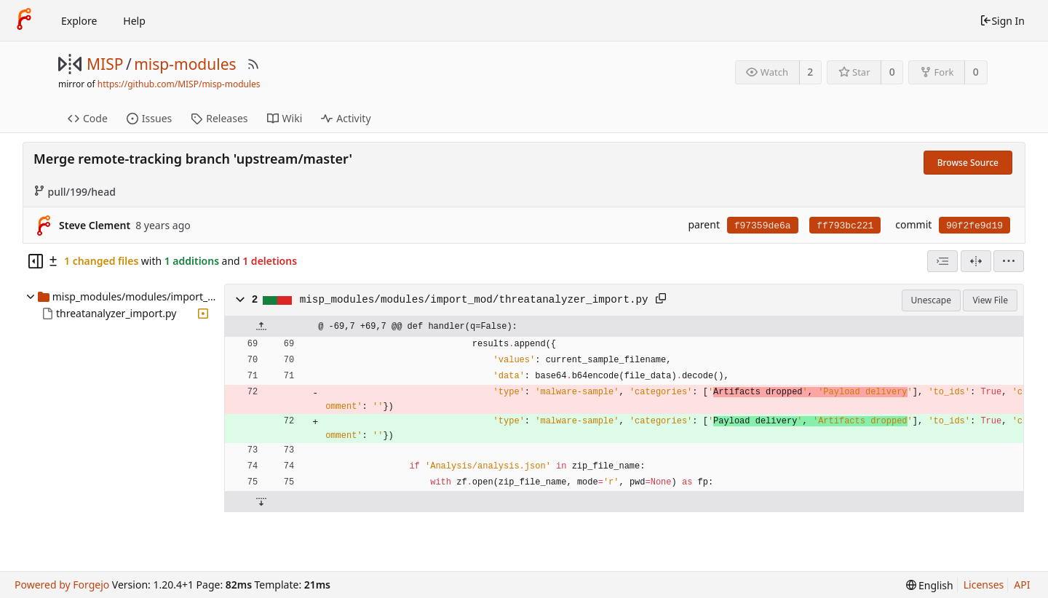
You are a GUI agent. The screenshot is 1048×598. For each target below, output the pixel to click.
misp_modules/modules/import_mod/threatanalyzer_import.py (474, 300)
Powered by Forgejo (62, 584)
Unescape (931, 300)
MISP (105, 64)
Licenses (984, 584)
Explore (79, 21)
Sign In (1002, 21)
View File (990, 300)
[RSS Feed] (253, 64)
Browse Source (968, 162)
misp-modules (185, 64)
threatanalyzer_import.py (116, 313)
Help (134, 21)
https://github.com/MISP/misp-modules (179, 84)
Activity (345, 118)
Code (88, 118)
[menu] (1008, 261)
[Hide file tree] (35, 261)
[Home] (24, 20)
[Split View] (976, 261)
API (1022, 584)
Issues (149, 118)
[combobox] (942, 261)
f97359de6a (762, 225)
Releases (219, 118)
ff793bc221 (845, 225)
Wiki (285, 118)
